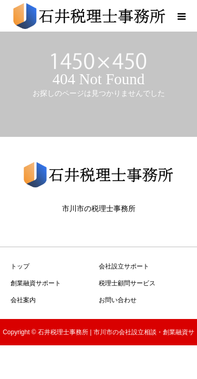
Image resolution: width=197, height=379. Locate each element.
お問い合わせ (118, 300)
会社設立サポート (124, 266)
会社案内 (23, 300)
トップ (20, 266)
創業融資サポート (36, 283)
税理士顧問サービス (127, 283)
